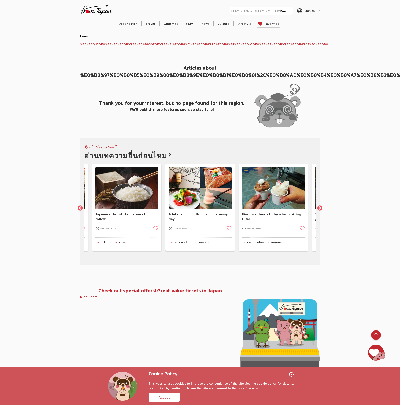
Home (84, 36)
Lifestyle (244, 23)
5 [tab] (197, 260)
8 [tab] (215, 260)
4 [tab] (191, 260)
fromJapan (96, 10)
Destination (128, 23)
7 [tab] (209, 260)
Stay (189, 23)
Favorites (272, 23)
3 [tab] (185, 260)
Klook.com (88, 296)
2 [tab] (179, 260)
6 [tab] (203, 260)
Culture (224, 23)
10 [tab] (227, 260)
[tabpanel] (200, 207)
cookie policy (267, 383)
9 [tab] (221, 260)
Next (319, 207)
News (205, 23)
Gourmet (171, 23)
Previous (79, 207)
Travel (150, 23)
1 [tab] (173, 260)
